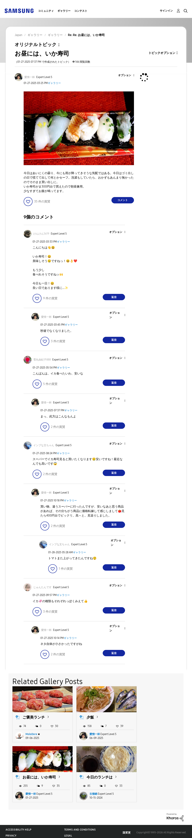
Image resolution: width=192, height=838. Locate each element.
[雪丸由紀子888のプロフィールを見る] (42, 359)
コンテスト (80, 11)
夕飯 (87, 716)
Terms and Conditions (80, 827)
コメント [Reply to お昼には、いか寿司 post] (122, 200)
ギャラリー (64, 11)
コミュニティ (46, 11)
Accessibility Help (18, 827)
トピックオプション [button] (161, 53)
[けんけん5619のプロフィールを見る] (41, 233)
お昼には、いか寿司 (162, 716)
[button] (127, 75)
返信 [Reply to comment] (113, 297)
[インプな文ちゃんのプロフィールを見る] (43, 445)
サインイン (166, 10)
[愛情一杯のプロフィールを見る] (29, 77)
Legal (68, 833)
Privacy (11, 833)
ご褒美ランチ (34, 716)
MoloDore (31, 732)
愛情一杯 (92, 732)
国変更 (127, 830)
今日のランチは (36, 775)
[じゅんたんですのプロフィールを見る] (42, 587)
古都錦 (29, 791)
